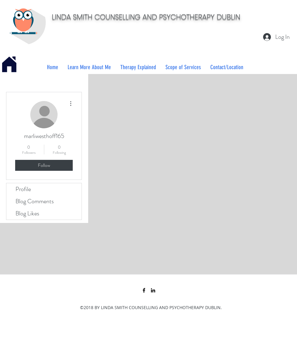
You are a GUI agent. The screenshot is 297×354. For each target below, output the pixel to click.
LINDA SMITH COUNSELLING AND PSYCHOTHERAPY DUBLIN (146, 17)
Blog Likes (27, 213)
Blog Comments (34, 201)
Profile (23, 189)
